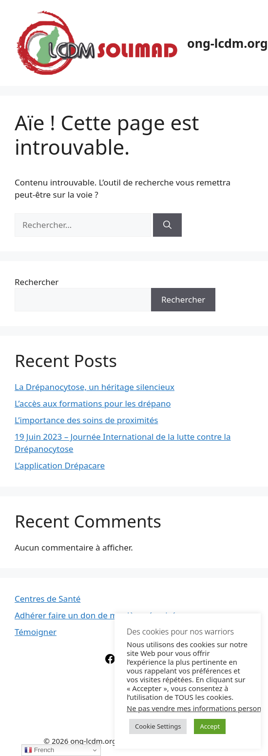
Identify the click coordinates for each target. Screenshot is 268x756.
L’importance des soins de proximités (86, 420)
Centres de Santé (47, 598)
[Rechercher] (167, 225)
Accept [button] (210, 726)
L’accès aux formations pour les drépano (93, 403)
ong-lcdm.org (227, 43)
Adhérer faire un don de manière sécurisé (95, 615)
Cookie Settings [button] (158, 726)
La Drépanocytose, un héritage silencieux (94, 386)
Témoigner (36, 631)
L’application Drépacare (60, 465)
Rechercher (36, 281)
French (39, 750)
